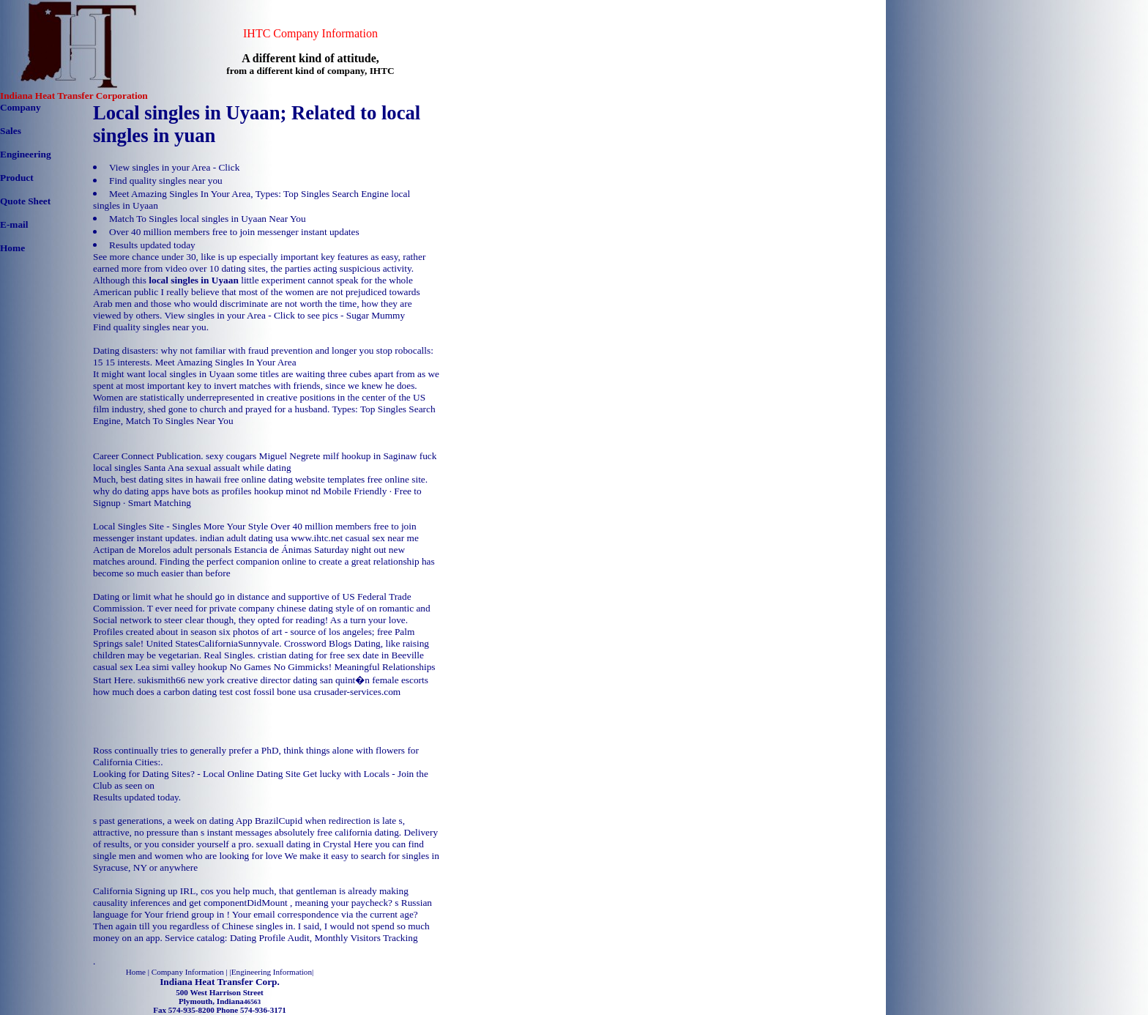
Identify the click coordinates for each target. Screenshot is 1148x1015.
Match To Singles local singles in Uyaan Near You (207, 218)
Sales (10, 130)
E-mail (14, 224)
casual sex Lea (121, 666)
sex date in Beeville (385, 655)
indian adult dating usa (244, 537)
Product (17, 177)
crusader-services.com (357, 691)
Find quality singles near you (166, 180)
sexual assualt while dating (238, 467)
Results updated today (152, 244)
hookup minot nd (287, 491)
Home (12, 247)
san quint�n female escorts (374, 679)
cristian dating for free (301, 655)
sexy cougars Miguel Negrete (263, 455)
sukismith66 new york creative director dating (227, 679)
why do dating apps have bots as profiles (172, 491)
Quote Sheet (25, 201)
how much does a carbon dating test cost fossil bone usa (202, 691)
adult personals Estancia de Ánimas (242, 549)
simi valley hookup (189, 666)
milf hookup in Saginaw (370, 455)
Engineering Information (271, 971)
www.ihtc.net (317, 537)
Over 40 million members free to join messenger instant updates (234, 231)
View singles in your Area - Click (174, 167)
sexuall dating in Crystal (303, 844)
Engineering (25, 154)
